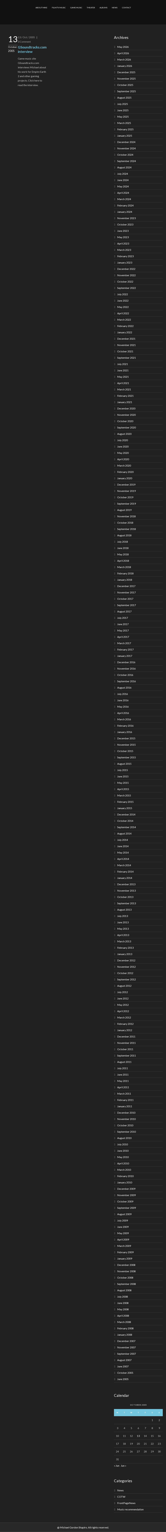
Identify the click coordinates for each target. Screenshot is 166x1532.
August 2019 (124, 509)
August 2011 (124, 1061)
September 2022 (126, 287)
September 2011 (126, 1055)
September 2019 (126, 503)
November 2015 (126, 744)
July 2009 (122, 1220)
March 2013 (124, 941)
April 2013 (123, 934)
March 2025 (124, 122)
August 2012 (124, 985)
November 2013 (126, 890)
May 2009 (123, 1233)
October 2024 (125, 154)
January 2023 (124, 262)
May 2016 (123, 706)
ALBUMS (103, 7)
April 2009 (123, 1239)
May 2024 (123, 186)
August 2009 (124, 1214)
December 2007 (126, 1340)
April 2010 (123, 1163)
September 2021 (126, 357)
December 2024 (126, 141)
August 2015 (124, 763)
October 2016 (125, 674)
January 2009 (124, 1258)
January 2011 (124, 1106)
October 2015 (125, 750)
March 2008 (124, 1321)
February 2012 (125, 1023)
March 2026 (124, 59)
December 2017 (126, 586)
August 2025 (124, 97)
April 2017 (123, 636)
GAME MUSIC (76, 7)
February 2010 (125, 1176)
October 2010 (125, 1125)
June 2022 (123, 300)
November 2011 (126, 1042)
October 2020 (125, 421)
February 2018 (125, 573)
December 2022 (126, 268)
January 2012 (124, 1030)
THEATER (91, 7)
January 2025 (124, 135)
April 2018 (123, 560)
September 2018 (126, 528)
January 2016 (124, 731)
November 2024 (126, 148)
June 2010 (123, 1150)
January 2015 (124, 808)
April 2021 (123, 383)
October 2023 (125, 224)
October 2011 (125, 1049)
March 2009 (124, 1245)
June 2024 (123, 180)
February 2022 (125, 325)
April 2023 (123, 243)
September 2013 (126, 903)
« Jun (116, 1465)
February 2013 (125, 947)
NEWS (114, 7)
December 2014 (126, 814)
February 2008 (125, 1328)
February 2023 (125, 256)
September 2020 (126, 427)
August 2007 (124, 1360)
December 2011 (126, 1036)
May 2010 (123, 1157)
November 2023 (126, 218)
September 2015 (126, 757)
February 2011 (125, 1099)
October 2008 (125, 1277)
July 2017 (122, 617)
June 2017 (123, 624)
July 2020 (122, 440)
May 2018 (123, 554)
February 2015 (125, 801)
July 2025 (122, 103)
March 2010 (124, 1169)
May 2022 (123, 306)
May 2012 (123, 1004)
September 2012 (126, 979)
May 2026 (123, 46)
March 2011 (124, 1093)
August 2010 (124, 1137)
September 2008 (126, 1283)
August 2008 (124, 1290)
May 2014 (123, 852)
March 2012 (124, 1017)
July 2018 (122, 541)
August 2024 (124, 167)
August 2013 (124, 909)
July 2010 (122, 1144)
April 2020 (123, 459)
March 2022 (124, 319)
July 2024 (122, 173)
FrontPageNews (126, 1503)
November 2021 (126, 344)
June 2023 (123, 230)
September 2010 (126, 1131)
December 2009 (126, 1188)
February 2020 (125, 471)
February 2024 (125, 205)
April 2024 (123, 192)
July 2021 (122, 364)
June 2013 (123, 922)
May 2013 (123, 928)
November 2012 (126, 966)
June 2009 (123, 1226)
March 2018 (124, 567)
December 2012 (126, 960)
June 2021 (123, 370)
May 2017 (123, 630)
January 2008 (124, 1334)
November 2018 (126, 516)
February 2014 (125, 871)
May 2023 (123, 237)
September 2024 (126, 161)
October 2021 (125, 351)
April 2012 (123, 1011)
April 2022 (123, 313)
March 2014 (124, 865)
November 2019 (126, 490)
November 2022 (126, 275)
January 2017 (124, 655)
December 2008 (126, 1264)
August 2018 (124, 535)
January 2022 (124, 332)
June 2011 (123, 1074)
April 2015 (123, 789)
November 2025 (126, 78)
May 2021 (123, 376)
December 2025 (126, 72)
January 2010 (124, 1182)
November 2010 (126, 1118)
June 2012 (123, 998)
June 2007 (123, 1366)
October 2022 (125, 281)
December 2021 (126, 338)
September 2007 (126, 1353)
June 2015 (123, 776)
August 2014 (124, 833)
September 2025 (126, 91)
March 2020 (124, 465)
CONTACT (126, 7)
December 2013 (126, 884)
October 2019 (125, 497)
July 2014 (122, 839)
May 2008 (123, 1309)
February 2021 (125, 395)
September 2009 (126, 1207)
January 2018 (124, 579)
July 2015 (122, 770)
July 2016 (122, 693)
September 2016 (126, 681)
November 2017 (126, 592)
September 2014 (126, 827)
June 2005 (123, 1379)
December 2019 (126, 484)
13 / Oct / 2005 (26, 37)
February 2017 (125, 649)
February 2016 (125, 725)
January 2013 (124, 954)
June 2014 (123, 846)
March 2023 (124, 249)
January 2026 (124, 65)
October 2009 (125, 1201)
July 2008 (122, 1296)
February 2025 (125, 129)
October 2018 (125, 522)
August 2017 (124, 611)
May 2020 (123, 452)
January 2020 (124, 478)
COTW (121, 1496)
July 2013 (122, 915)
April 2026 (123, 53)
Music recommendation (130, 1509)
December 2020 (126, 408)
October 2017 (125, 598)
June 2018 (123, 547)
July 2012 (122, 992)
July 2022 (122, 294)
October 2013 (125, 896)
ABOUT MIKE (41, 7)
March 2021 (124, 389)
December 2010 (126, 1112)
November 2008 (126, 1271)
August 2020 (124, 433)
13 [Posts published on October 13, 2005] (138, 1435)
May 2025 (123, 116)
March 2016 (124, 719)
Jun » (123, 1465)
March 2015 (124, 795)
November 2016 (126, 668)
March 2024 (124, 199)
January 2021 (124, 402)
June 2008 (123, 1302)
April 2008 (123, 1315)
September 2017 (126, 605)
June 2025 (123, 110)
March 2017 (124, 643)
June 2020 (123, 446)
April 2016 (123, 712)
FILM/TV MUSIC (59, 7)
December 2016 (126, 662)
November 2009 (126, 1195)
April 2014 (123, 858)
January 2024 (124, 211)
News (120, 1490)
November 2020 (126, 414)
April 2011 (123, 1087)
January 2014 (124, 877)
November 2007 (126, 1347)
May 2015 (123, 782)
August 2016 (124, 687)
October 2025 (125, 84)
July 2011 (122, 1068)
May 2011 (123, 1080)
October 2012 (125, 973)
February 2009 (125, 1252)
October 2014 (125, 820)
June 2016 (123, 700)
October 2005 (125, 1372)
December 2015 (126, 738)
